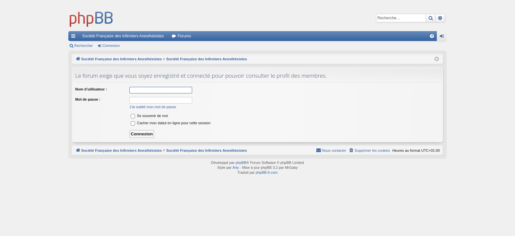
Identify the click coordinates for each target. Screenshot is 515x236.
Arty (236, 167)
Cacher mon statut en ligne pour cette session (171, 123)
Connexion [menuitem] (443, 37)
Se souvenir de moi (149, 116)
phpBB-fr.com (267, 172)
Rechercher (83, 46)
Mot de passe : (87, 99)
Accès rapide (74, 37)
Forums (184, 36)
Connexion (111, 46)
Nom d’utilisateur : (91, 89)
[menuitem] (432, 36)
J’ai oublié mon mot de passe (152, 107)
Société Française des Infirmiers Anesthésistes (123, 36)
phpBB (240, 163)
